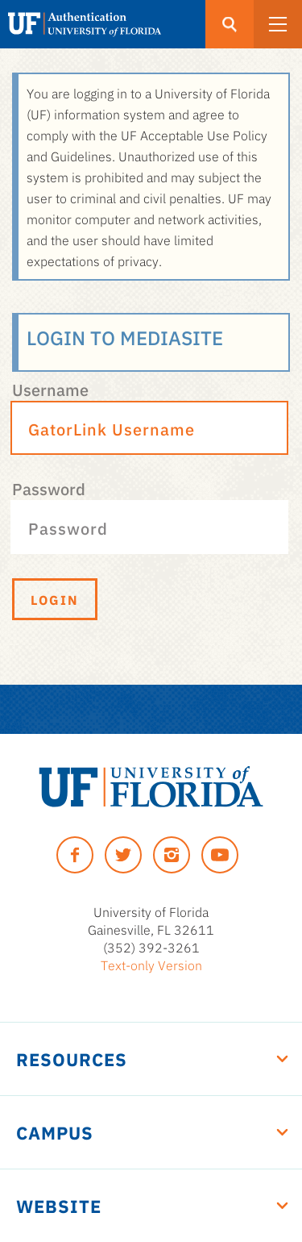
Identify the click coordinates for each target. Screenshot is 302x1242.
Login (55, 599)
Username (50, 388)
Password (48, 488)
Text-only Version (151, 964)
